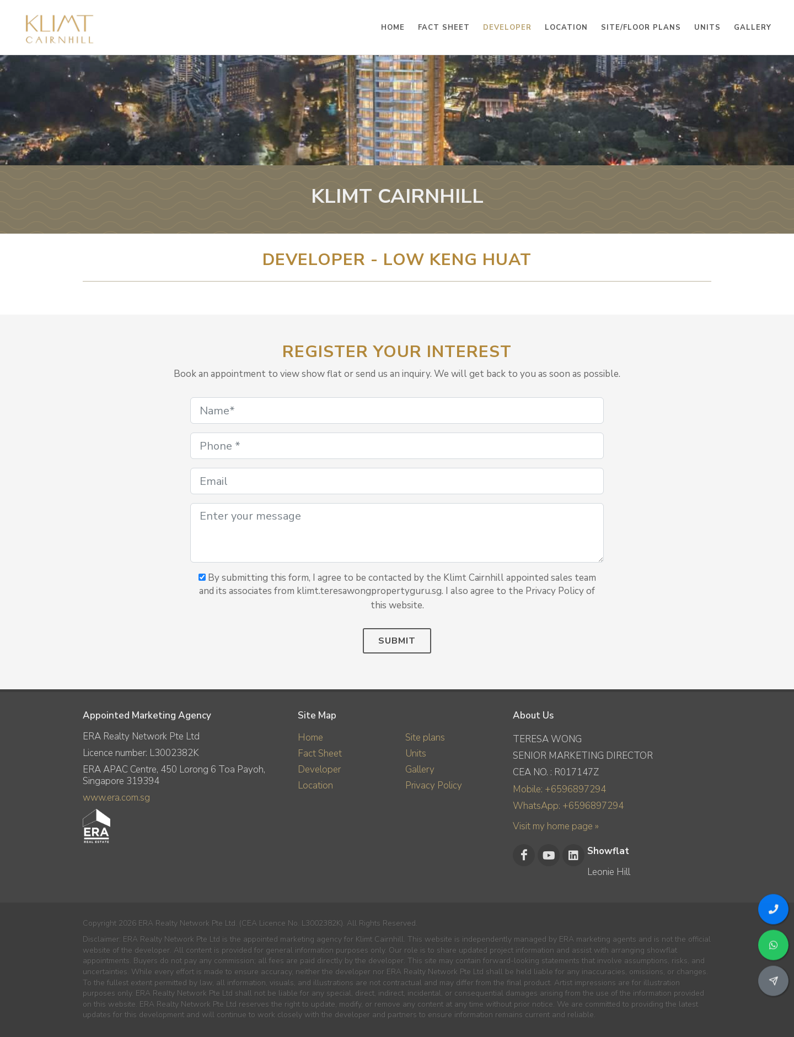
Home (310, 737)
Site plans (425, 737)
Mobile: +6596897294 (559, 789)
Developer (319, 769)
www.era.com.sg (116, 797)
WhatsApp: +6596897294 (568, 806)
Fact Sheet (320, 753)
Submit (397, 641)
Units (415, 753)
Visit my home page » (556, 826)
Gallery (419, 769)
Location (315, 785)
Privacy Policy (433, 785)
